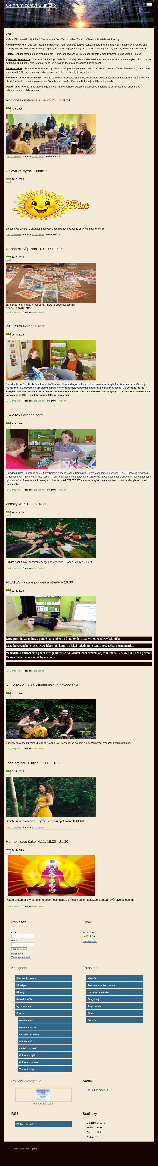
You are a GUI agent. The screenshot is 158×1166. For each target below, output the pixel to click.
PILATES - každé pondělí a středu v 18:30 (39, 582)
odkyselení (25, 1041)
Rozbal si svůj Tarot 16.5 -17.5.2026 (34, 249)
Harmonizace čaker (99, 992)
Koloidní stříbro (25, 999)
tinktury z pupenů (29, 1062)
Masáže (92, 978)
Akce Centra (38, 156)
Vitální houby (26, 1069)
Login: (14, 932)
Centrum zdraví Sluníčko (31, 5)
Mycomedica (23, 1006)
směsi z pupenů (28, 1048)
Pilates (91, 1013)
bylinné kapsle (27, 1027)
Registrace (17, 953)
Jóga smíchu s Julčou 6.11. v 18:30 (34, 763)
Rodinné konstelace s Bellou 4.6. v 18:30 (38, 100)
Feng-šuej (93, 999)
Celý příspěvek (14, 156)
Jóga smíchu (95, 1006)
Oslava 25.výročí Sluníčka (27, 171)
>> (108, 1089)
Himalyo (21, 985)
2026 (103, 1089)
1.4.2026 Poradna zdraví (25, 415)
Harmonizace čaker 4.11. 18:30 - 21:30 (37, 842)
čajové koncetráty (29, 1034)
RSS (35, 1149)
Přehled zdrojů (24, 1124)
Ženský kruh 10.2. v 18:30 (26, 504)
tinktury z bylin (27, 1055)
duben (95, 1089)
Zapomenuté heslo (21, 957)
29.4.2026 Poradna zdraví (26, 326)
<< (88, 1089)
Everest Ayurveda (26, 978)
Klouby (20, 992)
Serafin (20, 1013)
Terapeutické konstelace (101, 985)
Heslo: (14, 940)
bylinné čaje (26, 1020)
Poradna (62, 401)
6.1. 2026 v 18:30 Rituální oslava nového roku (42, 685)
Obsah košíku (90, 941)
